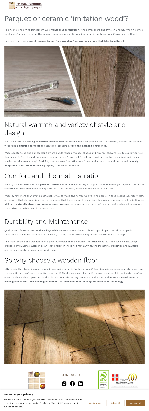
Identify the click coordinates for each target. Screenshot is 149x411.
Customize (95, 403)
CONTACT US (72, 375)
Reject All (115, 403)
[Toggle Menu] (138, 6)
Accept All (135, 403)
